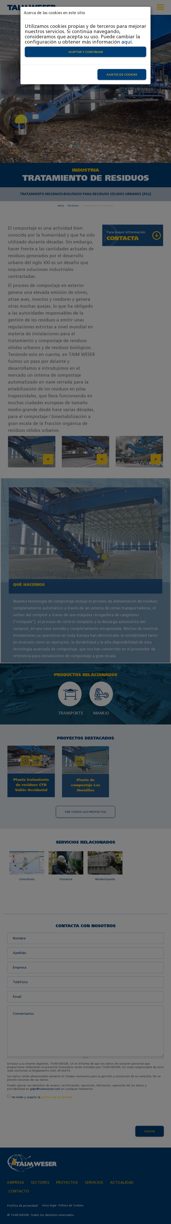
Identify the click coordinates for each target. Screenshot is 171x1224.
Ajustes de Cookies (121, 74)
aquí (126, 42)
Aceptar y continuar (85, 52)
